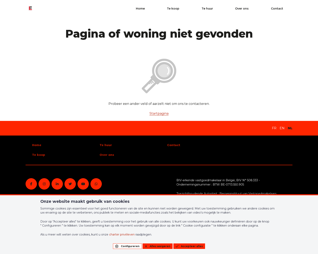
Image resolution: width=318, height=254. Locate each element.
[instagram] (44, 184)
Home (199, 8)
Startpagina (159, 113)
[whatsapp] (96, 184)
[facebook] (31, 184)
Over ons (264, 8)
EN (282, 128)
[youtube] (83, 184)
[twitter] (70, 184)
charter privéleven (122, 234)
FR (274, 128)
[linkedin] (57, 184)
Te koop (220, 8)
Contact (286, 8)
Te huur (241, 8)
